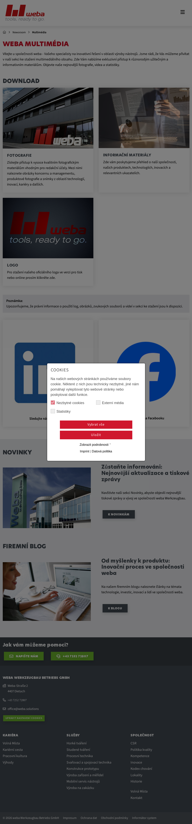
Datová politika (102, 451)
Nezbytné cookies (67, 402)
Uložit (96, 434)
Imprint (84, 451)
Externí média (110, 402)
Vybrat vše (96, 424)
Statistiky (61, 411)
